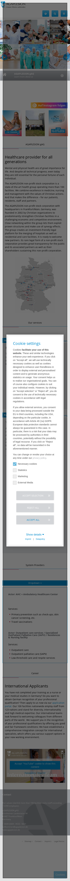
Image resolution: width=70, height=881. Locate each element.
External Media (23, 482)
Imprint (28, 539)
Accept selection (32, 495)
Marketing (20, 476)
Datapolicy (40, 539)
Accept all (33, 519)
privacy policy (39, 458)
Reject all (33, 507)
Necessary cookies (25, 464)
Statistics (20, 470)
